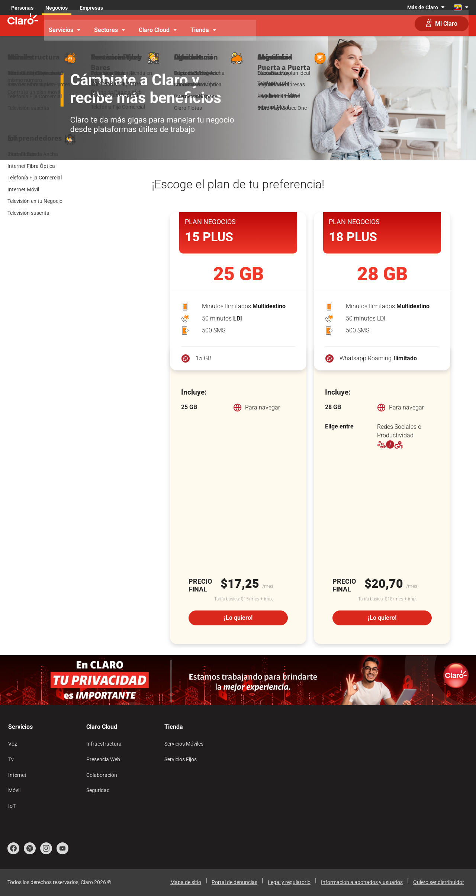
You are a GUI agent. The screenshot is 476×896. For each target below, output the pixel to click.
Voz (12, 744)
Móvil (14, 790)
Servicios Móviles (183, 744)
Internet (17, 775)
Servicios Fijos (180, 759)
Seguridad (98, 790)
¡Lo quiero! (238, 617)
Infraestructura (104, 744)
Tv (11, 759)
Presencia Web (103, 759)
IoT (12, 806)
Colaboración (101, 775)
